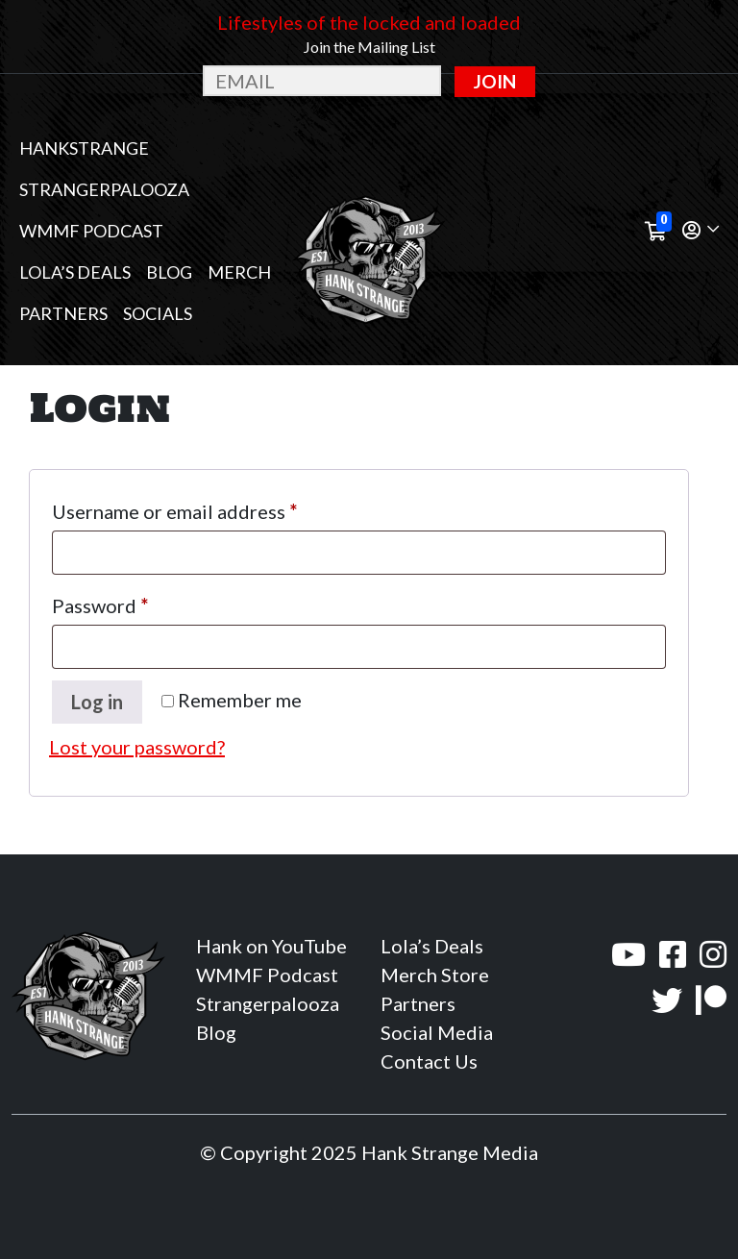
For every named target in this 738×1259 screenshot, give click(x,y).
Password (140, 601)
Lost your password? (137, 746)
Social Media (437, 1032)
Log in (97, 701)
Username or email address (214, 507)
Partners (63, 313)
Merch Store (435, 974)
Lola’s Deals (75, 272)
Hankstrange (84, 148)
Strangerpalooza (104, 189)
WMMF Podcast (91, 230)
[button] (700, 231)
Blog (169, 272)
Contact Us (429, 1061)
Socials (157, 313)
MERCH (239, 272)
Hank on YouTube (271, 945)
